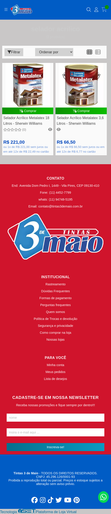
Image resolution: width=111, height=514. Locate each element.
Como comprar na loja (55, 332)
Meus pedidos (55, 372)
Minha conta (55, 365)
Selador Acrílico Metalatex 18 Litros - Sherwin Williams (26, 120)
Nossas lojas (55, 339)
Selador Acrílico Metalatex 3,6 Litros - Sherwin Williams (80, 120)
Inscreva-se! (55, 447)
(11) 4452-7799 (60, 192)
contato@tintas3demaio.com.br (60, 206)
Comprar (27, 111)
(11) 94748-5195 (60, 199)
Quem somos (55, 312)
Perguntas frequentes (55, 305)
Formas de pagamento (56, 298)
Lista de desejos (55, 379)
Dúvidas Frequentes (55, 291)
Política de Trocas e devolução (55, 319)
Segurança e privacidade (55, 325)
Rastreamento (55, 284)
